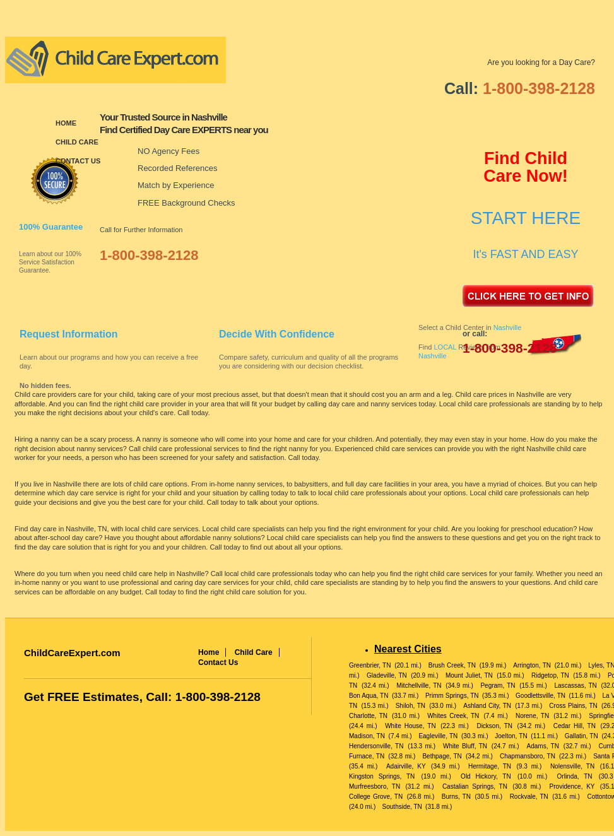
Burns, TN (456, 796)
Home (66, 123)
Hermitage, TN (489, 766)
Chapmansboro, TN (527, 756)
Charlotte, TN (368, 715)
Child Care (77, 142)
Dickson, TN (494, 725)
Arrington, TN (532, 665)
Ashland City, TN (487, 705)
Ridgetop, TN (550, 675)
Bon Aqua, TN (368, 695)
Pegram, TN (497, 685)
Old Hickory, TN (486, 776)
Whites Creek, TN (453, 715)
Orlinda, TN (575, 776)
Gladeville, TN (387, 675)
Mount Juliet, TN (469, 675)
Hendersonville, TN (376, 746)
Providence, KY (572, 786)
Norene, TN (532, 715)
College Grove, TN (376, 796)
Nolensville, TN (572, 766)
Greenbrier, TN (370, 665)
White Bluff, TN (465, 746)
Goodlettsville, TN (540, 695)
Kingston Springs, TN (382, 776)
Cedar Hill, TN (574, 725)
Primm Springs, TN (452, 695)
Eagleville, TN (438, 736)
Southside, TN (402, 806)
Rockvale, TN (529, 796)
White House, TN (410, 725)
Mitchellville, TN (418, 685)
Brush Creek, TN (452, 665)
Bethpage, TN (441, 756)
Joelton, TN (511, 736)
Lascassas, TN (575, 685)
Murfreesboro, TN (374, 786)
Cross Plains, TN (573, 705)
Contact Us (78, 161)
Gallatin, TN (581, 736)
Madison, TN (367, 736)
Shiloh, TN (410, 705)
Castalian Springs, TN (474, 786)
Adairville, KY (406, 766)
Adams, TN (543, 746)
